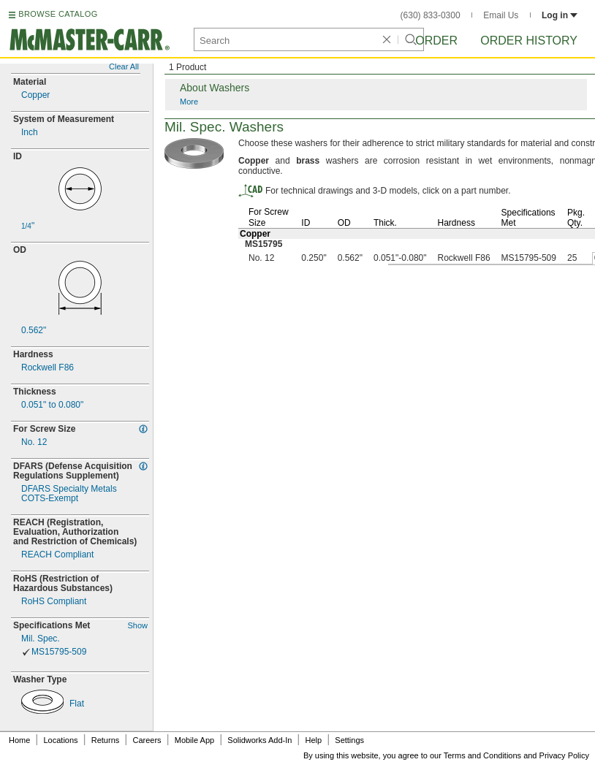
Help (314, 740)
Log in (559, 15)
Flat (76, 704)
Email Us (500, 15)
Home (19, 740)
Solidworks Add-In (259, 740)
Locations (61, 740)
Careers (146, 740)
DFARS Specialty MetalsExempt (69, 493)
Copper (35, 95)
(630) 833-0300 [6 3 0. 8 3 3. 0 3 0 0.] (431, 15)
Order (436, 40)
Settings (349, 740)
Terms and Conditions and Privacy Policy (516, 755)
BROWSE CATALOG (57, 13)
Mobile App (194, 740)
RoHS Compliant (53, 601)
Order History (528, 40)
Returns (105, 740)
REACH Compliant (57, 555)
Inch (29, 132)
